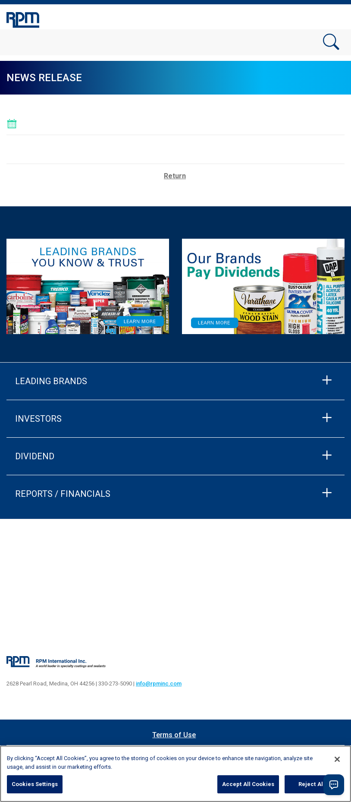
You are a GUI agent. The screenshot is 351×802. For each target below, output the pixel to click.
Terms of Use (174, 735)
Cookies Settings (35, 784)
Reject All (311, 784)
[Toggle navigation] (334, 18)
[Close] (337, 759)
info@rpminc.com (159, 683)
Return (175, 176)
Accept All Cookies (248, 784)
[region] (175, 773)
